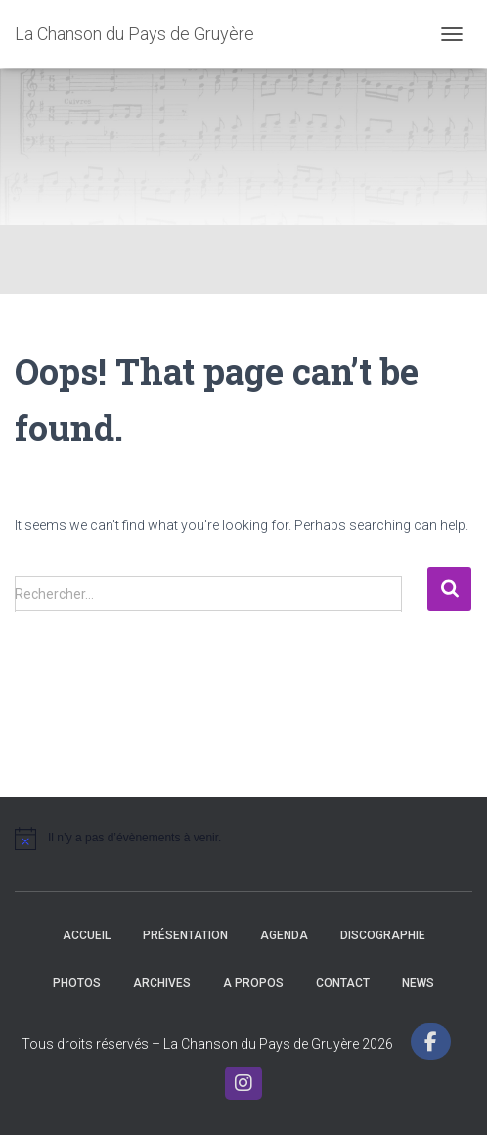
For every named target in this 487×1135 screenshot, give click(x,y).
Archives (162, 983)
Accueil (87, 935)
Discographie (382, 935)
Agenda (284, 935)
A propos (253, 983)
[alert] (243, 838)
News (418, 983)
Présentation (185, 935)
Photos (77, 983)
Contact (343, 983)
